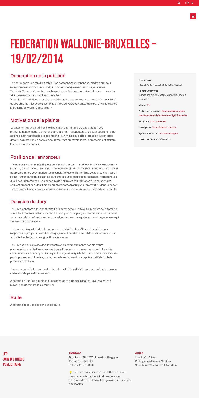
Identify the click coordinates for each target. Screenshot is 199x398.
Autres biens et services (164, 127)
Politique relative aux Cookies (153, 361)
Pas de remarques (168, 133)
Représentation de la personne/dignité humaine (163, 115)
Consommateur (158, 121)
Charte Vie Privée (145, 357)
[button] (193, 16)
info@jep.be (85, 361)
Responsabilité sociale (173, 111)
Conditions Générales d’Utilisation (156, 365)
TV (148, 105)
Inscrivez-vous (82, 372)
